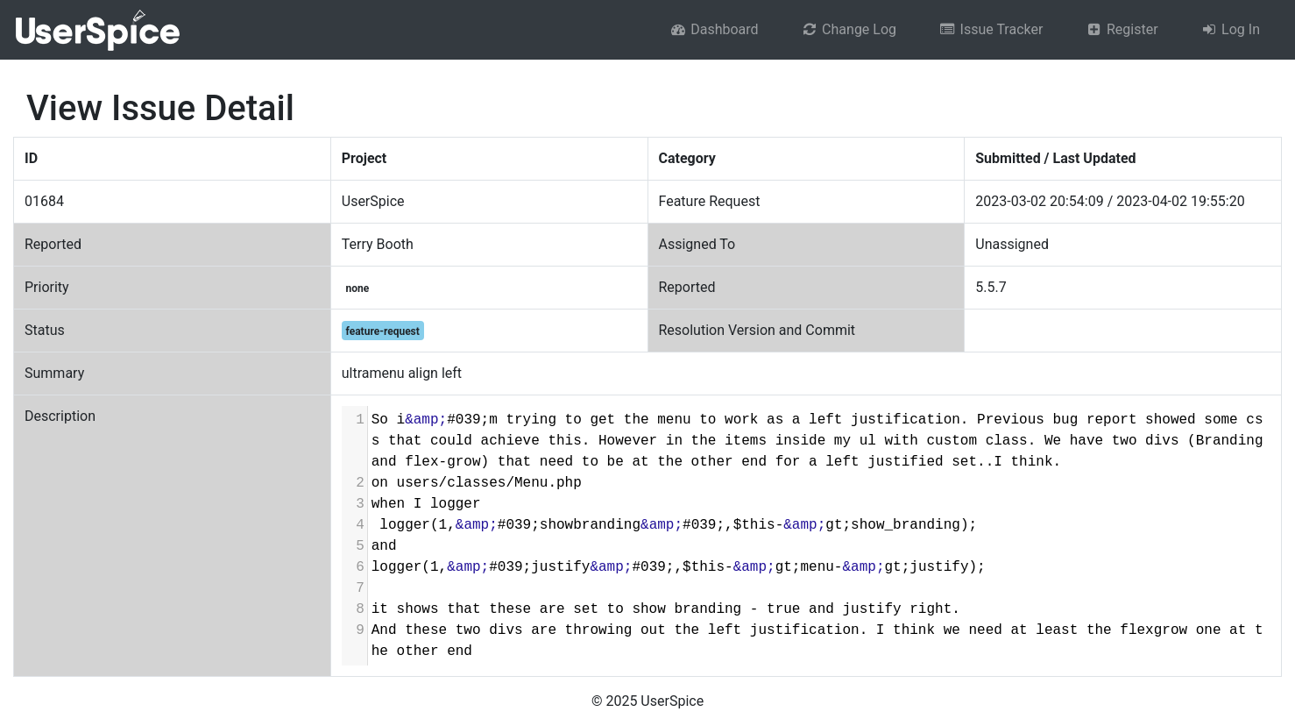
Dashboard (714, 29)
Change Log (848, 29)
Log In (1230, 29)
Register (1121, 29)
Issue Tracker (990, 29)
